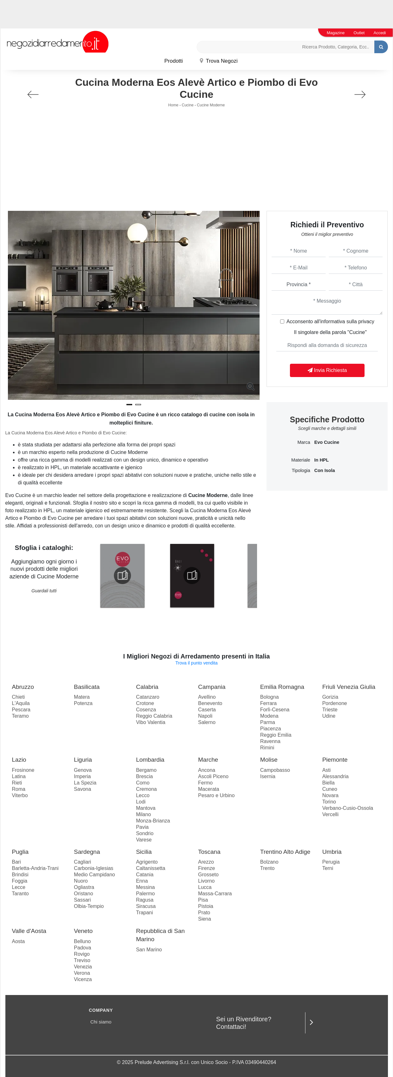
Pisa (203, 900)
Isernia (267, 776)
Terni (327, 868)
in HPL (321, 460)
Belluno (82, 941)
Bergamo (146, 770)
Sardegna (87, 851)
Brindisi (20, 874)
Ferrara (268, 703)
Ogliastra (84, 887)
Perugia (331, 862)
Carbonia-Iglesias (94, 868)
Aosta (18, 941)
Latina (19, 776)
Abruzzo (23, 686)
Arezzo (206, 862)
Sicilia (144, 851)
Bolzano (269, 862)
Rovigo (82, 954)
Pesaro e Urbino (216, 795)
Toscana (209, 851)
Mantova (145, 808)
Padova (82, 947)
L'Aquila (21, 703)
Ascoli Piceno (213, 776)
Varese (144, 839)
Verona (82, 973)
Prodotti (173, 61)
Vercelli (330, 814)
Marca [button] (304, 442)
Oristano (83, 893)
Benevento (210, 703)
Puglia (20, 851)
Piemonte (334, 759)
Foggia (20, 881)
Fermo (205, 782)
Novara (330, 795)
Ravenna (270, 741)
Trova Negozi (219, 61)
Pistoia (205, 906)
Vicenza (83, 979)
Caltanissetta (150, 868)
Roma (19, 789)
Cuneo (329, 789)
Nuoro (81, 881)
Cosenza (146, 709)
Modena (269, 716)
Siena (204, 919)
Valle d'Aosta (29, 931)
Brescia (144, 776)
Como (143, 782)
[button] (129, 404)
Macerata (208, 789)
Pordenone (334, 703)
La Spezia (85, 782)
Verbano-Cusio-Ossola (347, 808)
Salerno (206, 722)
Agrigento (147, 862)
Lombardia (150, 759)
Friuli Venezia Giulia (348, 686)
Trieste (329, 709)
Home (173, 105)
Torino (329, 801)
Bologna (269, 697)
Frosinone (23, 770)
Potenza (83, 703)
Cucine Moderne (211, 105)
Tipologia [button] (301, 470)
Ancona (206, 770)
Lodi (140, 801)
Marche (208, 759)
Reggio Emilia (276, 735)
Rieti (17, 782)
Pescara (21, 709)
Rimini (267, 747)
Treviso (82, 960)
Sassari (82, 900)
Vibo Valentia (150, 722)
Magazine (336, 32)
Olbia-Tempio (89, 906)
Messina (145, 887)
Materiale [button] (300, 460)
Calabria (147, 686)
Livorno (206, 881)
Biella (328, 782)
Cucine (187, 105)
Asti (326, 770)
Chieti (18, 697)
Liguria (83, 759)
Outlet (359, 32)
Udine (328, 716)
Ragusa (144, 900)
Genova (83, 770)
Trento (267, 868)
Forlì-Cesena (274, 709)
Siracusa (146, 906)
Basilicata (87, 686)
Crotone (145, 703)
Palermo (145, 893)
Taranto (20, 893)
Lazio (19, 759)
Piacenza (270, 728)
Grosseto (208, 874)
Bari (16, 862)
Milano (143, 814)
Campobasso (275, 770)
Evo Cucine (326, 442)
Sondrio (144, 833)
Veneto (83, 931)
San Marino (149, 949)
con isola (324, 470)
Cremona (146, 789)
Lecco (143, 795)
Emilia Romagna (282, 686)
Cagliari (82, 862)
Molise (269, 759)
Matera (82, 697)
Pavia (142, 827)
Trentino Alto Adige (285, 851)
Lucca (205, 887)
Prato (204, 912)
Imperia (82, 776)
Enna (142, 881)
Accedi (379, 32)
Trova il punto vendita (196, 662)
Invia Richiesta (327, 370)
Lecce (19, 887)
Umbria (331, 851)
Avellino (207, 697)
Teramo (20, 716)
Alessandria (335, 776)
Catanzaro (147, 697)
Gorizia (330, 697)
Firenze (206, 868)
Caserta (207, 709)
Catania (144, 874)
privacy (366, 321)
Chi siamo (101, 1021)
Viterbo (20, 795)
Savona (82, 789)
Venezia (83, 966)
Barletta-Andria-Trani (35, 868)
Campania (211, 686)
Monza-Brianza (153, 820)
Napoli (205, 716)
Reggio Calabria (154, 716)
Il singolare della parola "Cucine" (330, 332)
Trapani (144, 912)
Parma (267, 722)
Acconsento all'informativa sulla (330, 321)
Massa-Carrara (215, 893)
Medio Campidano (94, 874)
